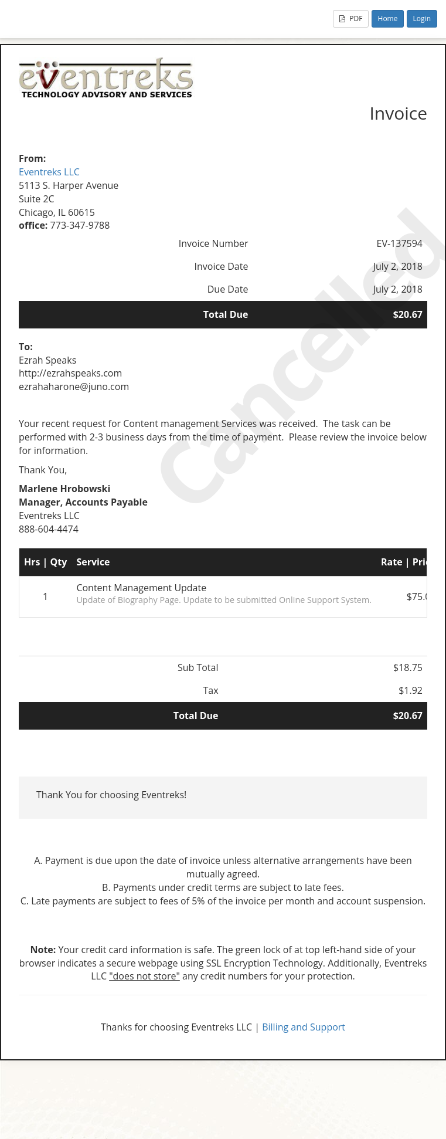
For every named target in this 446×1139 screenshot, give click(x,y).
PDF (350, 18)
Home (388, 18)
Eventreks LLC (49, 171)
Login (422, 18)
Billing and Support (303, 1027)
